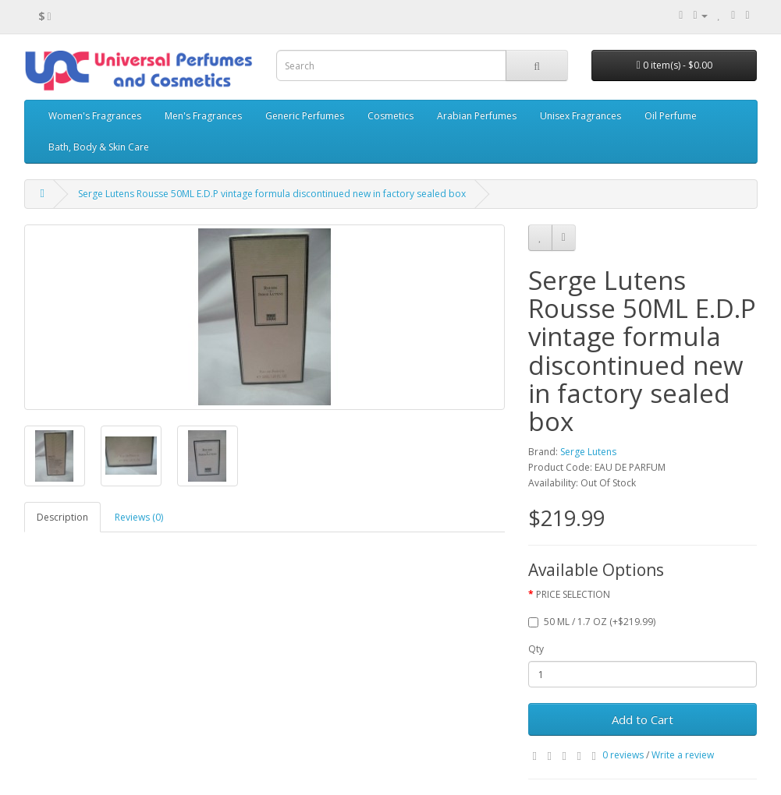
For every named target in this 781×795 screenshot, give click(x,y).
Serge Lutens (588, 451)
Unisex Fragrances (580, 115)
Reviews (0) (139, 517)
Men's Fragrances (203, 115)
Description (62, 517)
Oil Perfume (670, 115)
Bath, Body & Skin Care (98, 147)
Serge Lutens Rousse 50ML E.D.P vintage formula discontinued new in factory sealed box (272, 193)
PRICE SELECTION (573, 594)
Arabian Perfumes (477, 115)
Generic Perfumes (304, 115)
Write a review (682, 754)
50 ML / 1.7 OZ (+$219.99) (591, 621)
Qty (536, 648)
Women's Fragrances (94, 115)
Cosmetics (390, 115)
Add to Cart (642, 719)
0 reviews (623, 754)
